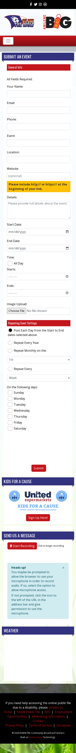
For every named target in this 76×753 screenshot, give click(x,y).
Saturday (17, 428)
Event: (11, 136)
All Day (15, 263)
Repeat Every (20, 369)
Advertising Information (48, 716)
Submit (39, 468)
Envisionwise (35, 737)
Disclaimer (63, 725)
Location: (13, 152)
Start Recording (22, 546)
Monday (16, 398)
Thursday (17, 416)
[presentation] (38, 449)
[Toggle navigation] (8, 41)
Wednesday (19, 410)
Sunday (16, 392)
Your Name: (15, 86)
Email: (11, 103)
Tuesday (17, 404)
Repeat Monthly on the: (27, 350)
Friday (15, 422)
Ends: (10, 286)
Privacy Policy (14, 725)
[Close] (63, 567)
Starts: (11, 269)
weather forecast (38, 677)
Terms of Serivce (40, 725)
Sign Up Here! (38, 518)
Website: (13, 169)
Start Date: (14, 224)
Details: (12, 197)
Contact (38, 721)
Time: (10, 257)
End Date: (13, 241)
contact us (55, 707)
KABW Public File (28, 712)
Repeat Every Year (23, 342)
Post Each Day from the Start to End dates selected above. (36, 332)
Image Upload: (17, 304)
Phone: (12, 119)
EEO (47, 712)
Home (8, 712)
